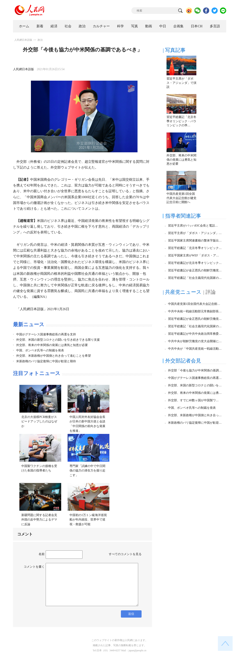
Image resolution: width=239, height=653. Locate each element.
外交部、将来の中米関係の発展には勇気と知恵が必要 (52, 345)
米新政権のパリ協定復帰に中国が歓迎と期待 (46, 361)
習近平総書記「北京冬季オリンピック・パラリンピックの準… (181, 121)
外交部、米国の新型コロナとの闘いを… (195, 385)
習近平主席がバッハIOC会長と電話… (193, 225)
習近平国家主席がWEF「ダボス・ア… (193, 255)
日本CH (196, 26)
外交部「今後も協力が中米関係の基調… (195, 370)
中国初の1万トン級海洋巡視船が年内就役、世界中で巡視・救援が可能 (88, 519)
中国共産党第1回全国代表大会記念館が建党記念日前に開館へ (181, 198)
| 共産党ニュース (182, 292)
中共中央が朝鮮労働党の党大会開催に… (195, 341)
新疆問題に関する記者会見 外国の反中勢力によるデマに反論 (40, 519)
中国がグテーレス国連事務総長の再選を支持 (46, 334)
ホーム (24, 26)
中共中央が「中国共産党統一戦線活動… (195, 348)
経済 (54, 26)
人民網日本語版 (23, 39)
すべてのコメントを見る (125, 554)
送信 (131, 613)
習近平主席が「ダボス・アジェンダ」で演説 (181, 83)
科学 (120, 26)
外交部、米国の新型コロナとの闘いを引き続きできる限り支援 (58, 339)
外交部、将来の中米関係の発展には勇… (195, 392)
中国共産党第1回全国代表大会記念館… (194, 303)
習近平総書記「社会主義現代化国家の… (195, 277)
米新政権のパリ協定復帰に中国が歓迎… (195, 422)
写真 (134, 26)
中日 (162, 26)
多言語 (215, 26)
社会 (68, 26)
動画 (148, 26)
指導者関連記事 (183, 216)
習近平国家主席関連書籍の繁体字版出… (195, 240)
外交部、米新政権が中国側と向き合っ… (195, 415)
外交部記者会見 (183, 361)
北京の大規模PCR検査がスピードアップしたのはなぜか (39, 421)
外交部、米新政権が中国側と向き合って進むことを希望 (53, 355)
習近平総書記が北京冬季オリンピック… (195, 263)
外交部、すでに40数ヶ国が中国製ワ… (193, 400)
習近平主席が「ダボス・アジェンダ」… (195, 233)
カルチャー (101, 26)
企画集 (178, 26)
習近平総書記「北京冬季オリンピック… (195, 248)
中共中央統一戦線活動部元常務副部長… (195, 311)
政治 (82, 26)
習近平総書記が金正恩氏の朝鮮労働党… (195, 270)
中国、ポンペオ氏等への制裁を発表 (40, 350)
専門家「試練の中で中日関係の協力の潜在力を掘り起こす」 (87, 470)
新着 (39, 26)
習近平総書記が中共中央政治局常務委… (195, 333)
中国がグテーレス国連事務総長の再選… (195, 378)
